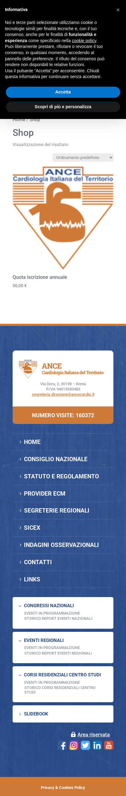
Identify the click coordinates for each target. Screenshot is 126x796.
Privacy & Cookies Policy (63, 787)
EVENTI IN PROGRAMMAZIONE (52, 613)
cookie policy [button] (84, 40)
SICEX (32, 527)
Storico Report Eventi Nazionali (58, 618)
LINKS (32, 579)
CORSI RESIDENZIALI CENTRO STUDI (62, 675)
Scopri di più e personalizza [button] (63, 106)
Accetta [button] (63, 91)
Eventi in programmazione (52, 682)
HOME (32, 442)
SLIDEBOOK (36, 714)
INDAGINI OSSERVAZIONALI (61, 544)
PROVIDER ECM (44, 493)
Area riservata (93, 734)
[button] (118, 10)
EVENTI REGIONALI (44, 640)
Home (19, 119)
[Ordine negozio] (83, 157)
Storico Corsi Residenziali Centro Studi (60, 689)
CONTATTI (38, 562)
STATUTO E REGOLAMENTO (61, 476)
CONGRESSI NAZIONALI (49, 605)
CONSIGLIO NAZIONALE (56, 459)
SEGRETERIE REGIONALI (56, 510)
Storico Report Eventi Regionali (58, 653)
